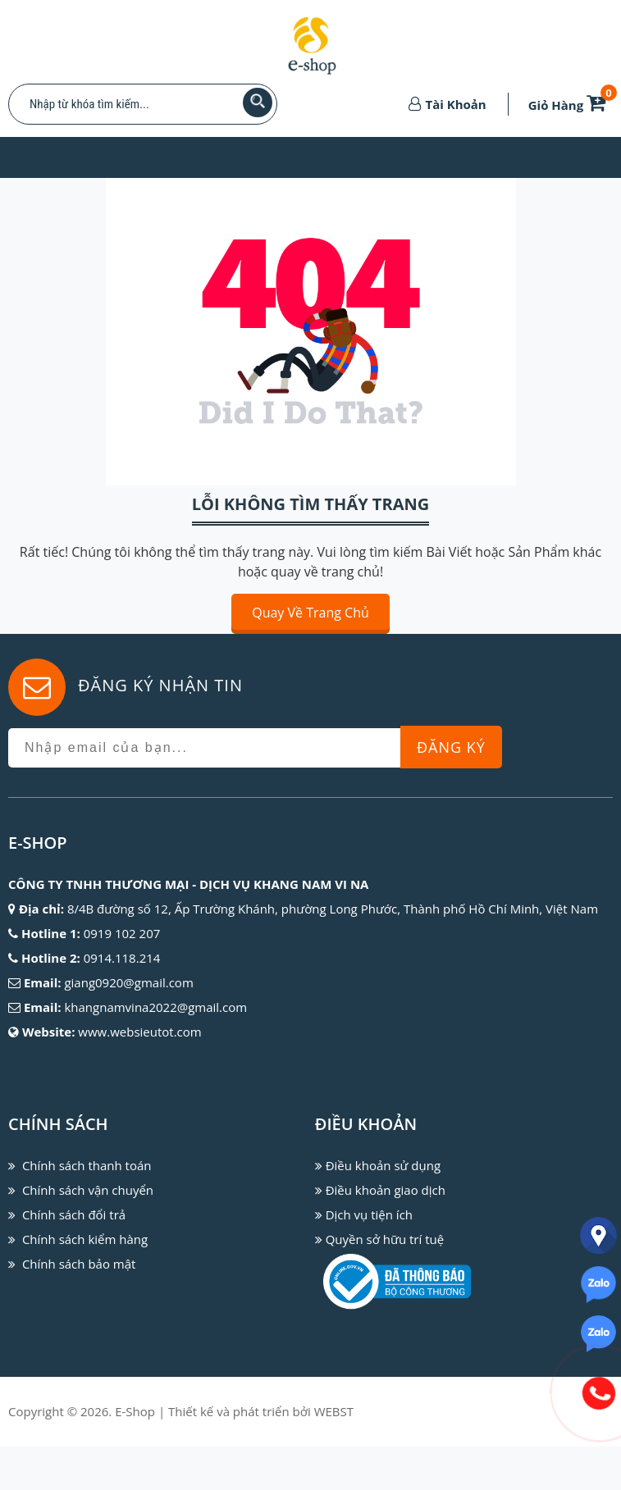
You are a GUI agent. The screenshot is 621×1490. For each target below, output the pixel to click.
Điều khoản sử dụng (383, 1165)
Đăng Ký (451, 747)
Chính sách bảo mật (79, 1263)
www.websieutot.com (139, 1031)
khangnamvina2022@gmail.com (155, 1007)
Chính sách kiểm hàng (85, 1239)
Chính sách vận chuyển (87, 1190)
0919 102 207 (122, 933)
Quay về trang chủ (310, 613)
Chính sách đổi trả (74, 1214)
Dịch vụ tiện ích (369, 1214)
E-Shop (135, 1411)
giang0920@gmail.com (128, 982)
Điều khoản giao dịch (385, 1190)
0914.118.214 (122, 958)
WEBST (334, 1411)
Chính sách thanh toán (87, 1165)
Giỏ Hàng (570, 105)
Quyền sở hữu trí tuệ (385, 1239)
